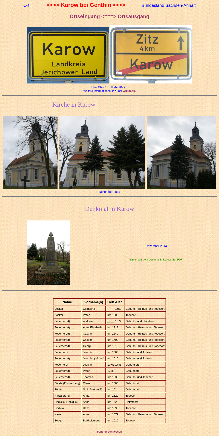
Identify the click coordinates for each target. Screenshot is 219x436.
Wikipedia (129, 90)
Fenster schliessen (109, 431)
